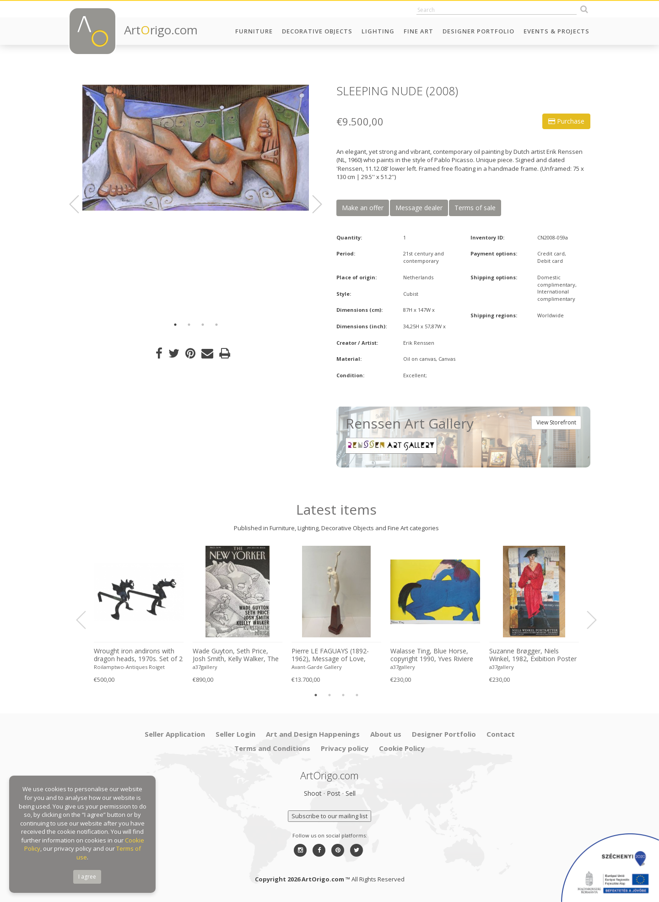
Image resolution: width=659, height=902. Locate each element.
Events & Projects (556, 31)
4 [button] (216, 324)
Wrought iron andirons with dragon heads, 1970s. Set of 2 (138, 655)
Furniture (254, 31)
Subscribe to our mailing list (329, 816)
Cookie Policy (402, 748)
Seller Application (175, 734)
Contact (500, 734)
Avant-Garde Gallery (317, 666)
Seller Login (235, 734)
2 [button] (189, 324)
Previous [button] (79, 204)
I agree (87, 876)
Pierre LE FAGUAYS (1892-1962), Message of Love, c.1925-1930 (330, 655)
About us (385, 734)
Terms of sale (475, 207)
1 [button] (175, 324)
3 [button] (202, 324)
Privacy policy (344, 748)
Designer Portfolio (478, 31)
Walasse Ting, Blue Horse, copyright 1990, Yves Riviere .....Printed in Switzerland (431, 655)
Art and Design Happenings (313, 734)
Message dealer (419, 207)
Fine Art (418, 31)
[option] (195, 148)
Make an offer (363, 207)
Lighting (378, 31)
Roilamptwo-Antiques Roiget (129, 666)
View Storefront (556, 422)
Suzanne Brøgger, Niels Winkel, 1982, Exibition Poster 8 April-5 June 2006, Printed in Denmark (533, 655)
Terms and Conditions (272, 748)
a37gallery (205, 666)
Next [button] (311, 204)
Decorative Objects (317, 31)
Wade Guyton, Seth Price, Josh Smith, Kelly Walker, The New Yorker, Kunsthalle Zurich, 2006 (236, 655)
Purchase (566, 121)
